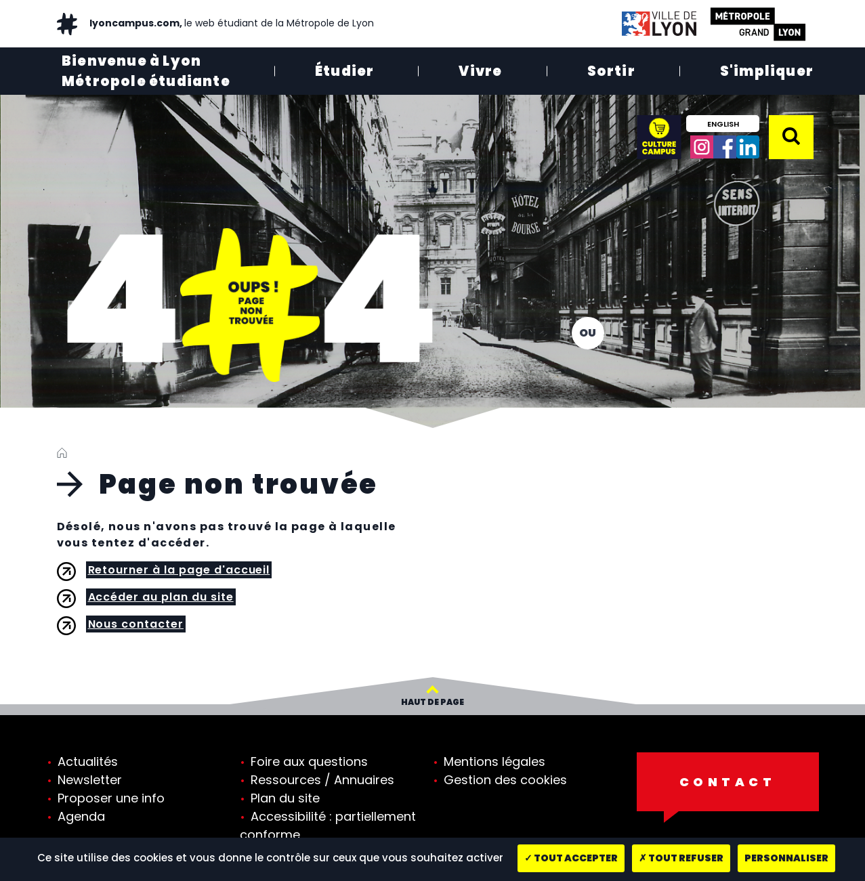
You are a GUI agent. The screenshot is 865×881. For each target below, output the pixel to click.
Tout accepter (571, 858)
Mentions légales (494, 761)
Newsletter (90, 779)
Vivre (480, 71)
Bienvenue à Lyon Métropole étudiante (146, 71)
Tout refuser (681, 858)
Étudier (344, 71)
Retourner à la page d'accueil (179, 570)
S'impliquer (767, 71)
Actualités (88, 761)
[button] (791, 136)
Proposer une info (111, 798)
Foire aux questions (309, 761)
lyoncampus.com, (230, 23)
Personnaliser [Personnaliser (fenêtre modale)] (786, 858)
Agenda (81, 816)
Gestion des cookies (505, 779)
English (723, 124)
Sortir (611, 71)
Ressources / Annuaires (322, 779)
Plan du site (285, 798)
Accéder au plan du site (161, 597)
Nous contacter (136, 624)
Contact (727, 781)
